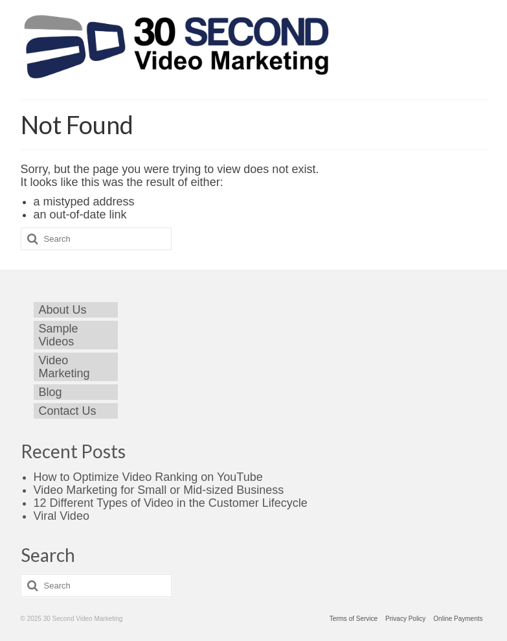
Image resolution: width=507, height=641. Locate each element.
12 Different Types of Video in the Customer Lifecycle (171, 502)
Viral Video (61, 515)
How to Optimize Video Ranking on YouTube (148, 477)
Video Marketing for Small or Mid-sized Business (159, 490)
